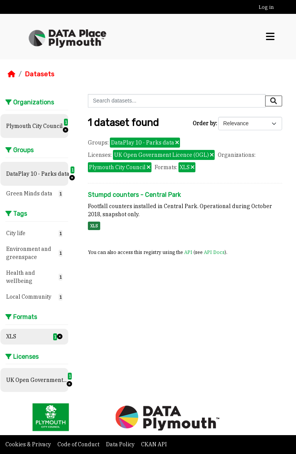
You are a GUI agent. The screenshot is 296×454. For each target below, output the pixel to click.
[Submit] (273, 101)
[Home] (11, 74)
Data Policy (121, 444)
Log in (266, 7)
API (188, 252)
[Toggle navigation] (270, 37)
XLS (94, 226)
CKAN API (154, 444)
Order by (204, 123)
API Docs (214, 252)
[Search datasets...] (177, 101)
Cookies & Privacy (28, 444)
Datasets (39, 74)
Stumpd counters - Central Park (134, 194)
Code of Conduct (79, 444)
